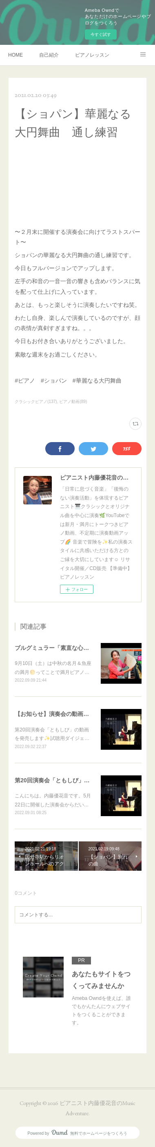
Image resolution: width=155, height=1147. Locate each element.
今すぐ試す (101, 34)
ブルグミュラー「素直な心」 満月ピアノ (69, 648)
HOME (15, 55)
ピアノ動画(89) (73, 401)
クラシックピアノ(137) (36, 401)
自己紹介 (49, 55)
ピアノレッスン (92, 55)
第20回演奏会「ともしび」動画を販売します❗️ (76, 780)
